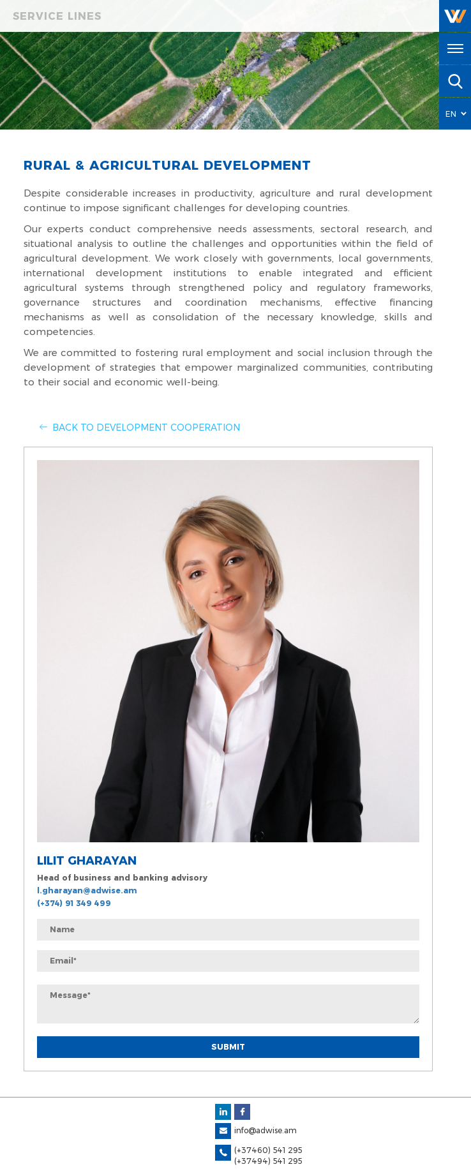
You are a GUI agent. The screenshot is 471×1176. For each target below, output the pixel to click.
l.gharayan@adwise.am (87, 890)
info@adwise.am (265, 1130)
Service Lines (57, 16)
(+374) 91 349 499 (74, 903)
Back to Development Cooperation (146, 427)
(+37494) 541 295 (268, 1161)
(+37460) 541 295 (268, 1150)
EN (451, 114)
